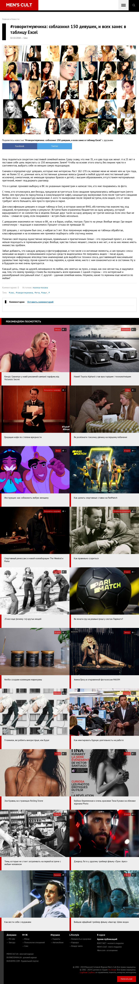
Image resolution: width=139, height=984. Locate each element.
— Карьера (74, 942)
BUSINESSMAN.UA (22, 957)
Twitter (52, 146)
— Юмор (26, 939)
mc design (112, 969)
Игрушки (55, 934)
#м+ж (37, 292)
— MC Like (11, 939)
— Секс (25, 946)
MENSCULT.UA (20, 954)
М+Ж (25, 934)
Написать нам (126, 979)
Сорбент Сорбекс (87, 972)
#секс (11, 292)
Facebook (19, 146)
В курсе (101, 934)
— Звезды (11, 942)
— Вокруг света (75, 946)
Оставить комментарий (40, 301)
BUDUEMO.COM (23, 961)
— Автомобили (57, 942)
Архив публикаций (107, 939)
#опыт (44, 292)
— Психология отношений (33, 942)
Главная (5, 19)
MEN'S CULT (109, 947)
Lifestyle (74, 934)
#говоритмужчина (24, 292)
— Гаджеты (55, 939)
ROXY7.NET (110, 943)
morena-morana (40, 287)
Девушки (11, 934)
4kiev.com (107, 950)
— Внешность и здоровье (80, 939)
